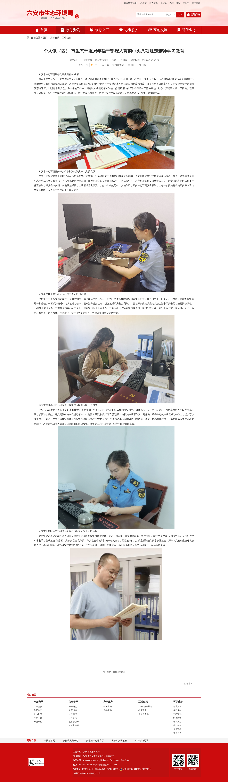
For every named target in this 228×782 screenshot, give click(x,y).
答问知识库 (143, 714)
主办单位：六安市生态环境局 (86, 751)
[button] (164, 3)
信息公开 (99, 30)
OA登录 (143, 3)
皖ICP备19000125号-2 (83, 769)
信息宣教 (177, 729)
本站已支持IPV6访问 (82, 773)
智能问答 (193, 14)
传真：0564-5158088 (82, 765)
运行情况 (196, 3)
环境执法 (177, 721)
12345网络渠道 (145, 706)
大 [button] (87, 65)
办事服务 (128, 30)
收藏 (144, 65)
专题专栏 (38, 721)
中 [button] (92, 65)
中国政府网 (49, 740)
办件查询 (108, 710)
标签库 (186, 3)
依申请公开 (74, 721)
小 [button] (96, 65)
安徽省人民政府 (70, 740)
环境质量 (177, 706)
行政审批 (177, 714)
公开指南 (73, 710)
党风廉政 (177, 733)
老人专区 (153, 3)
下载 (107, 65)
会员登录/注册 (130, 3)
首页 (41, 30)
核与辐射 (177, 725)
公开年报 (73, 714)
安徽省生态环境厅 (95, 740)
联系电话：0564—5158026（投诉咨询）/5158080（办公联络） (102, 760)
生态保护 (177, 710)
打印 (133, 65)
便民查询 (108, 706)
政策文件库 (74, 725)
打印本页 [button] (188, 683)
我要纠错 (119, 65)
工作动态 (66, 37)
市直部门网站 (143, 740)
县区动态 (38, 710)
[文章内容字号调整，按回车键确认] (88, 65)
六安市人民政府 (119, 740)
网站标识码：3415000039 (106, 769)
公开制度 (73, 706)
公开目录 (73, 718)
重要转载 (38, 718)
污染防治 (177, 718)
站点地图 (96, 773)
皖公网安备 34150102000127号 (135, 769)
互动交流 (157, 30)
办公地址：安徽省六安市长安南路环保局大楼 (93, 756)
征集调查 (142, 710)
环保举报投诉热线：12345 (105, 765)
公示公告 (38, 714)
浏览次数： (74, 60)
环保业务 (187, 30)
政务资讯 (70, 30)
